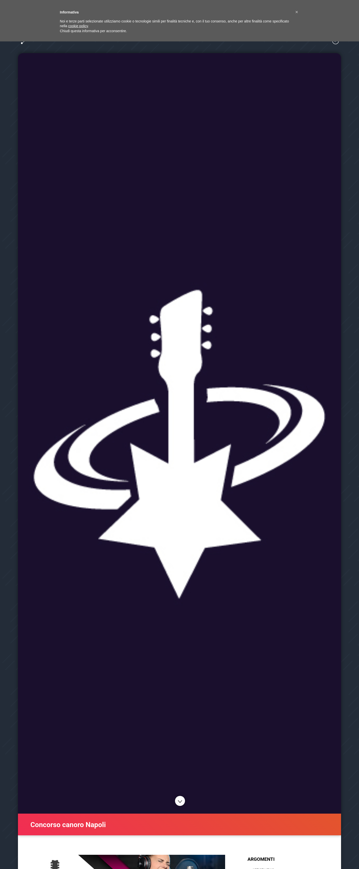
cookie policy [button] (78, 26)
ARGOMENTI (261, 859)
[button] (297, 12)
